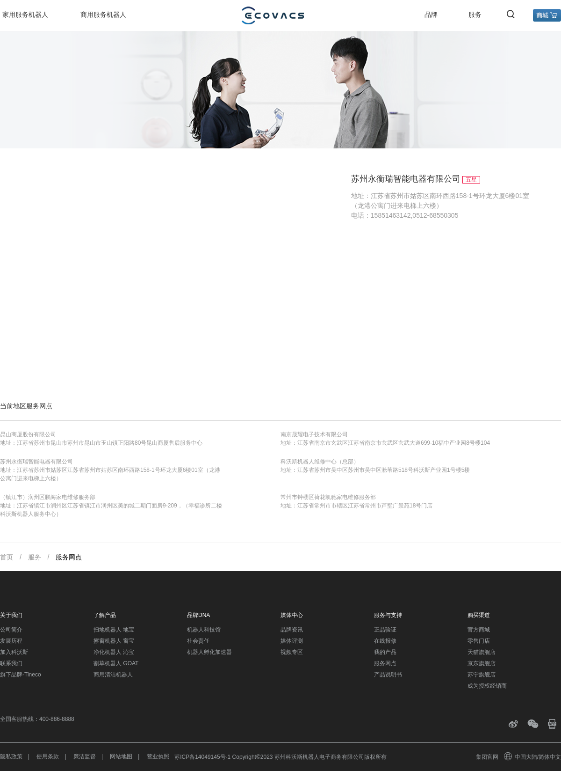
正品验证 (385, 629)
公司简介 (11, 629)
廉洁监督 (84, 756)
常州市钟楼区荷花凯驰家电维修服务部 (328, 497)
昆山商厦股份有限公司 (28, 434)
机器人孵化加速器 (209, 652)
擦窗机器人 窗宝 (114, 641)
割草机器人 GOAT (116, 663)
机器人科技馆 (204, 629)
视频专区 (291, 652)
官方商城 (479, 629)
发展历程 (11, 641)
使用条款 (47, 756)
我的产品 (385, 652)
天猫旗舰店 (482, 652)
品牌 (431, 14)
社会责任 (198, 641)
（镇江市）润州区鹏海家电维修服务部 (47, 497)
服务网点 (69, 557)
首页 (6, 557)
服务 (475, 14)
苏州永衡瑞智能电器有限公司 (36, 461)
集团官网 (487, 757)
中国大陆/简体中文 (533, 757)
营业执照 (158, 756)
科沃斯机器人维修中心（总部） (319, 461)
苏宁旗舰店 (482, 674)
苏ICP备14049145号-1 (202, 757)
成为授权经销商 (487, 686)
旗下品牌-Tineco (20, 674)
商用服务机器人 (103, 14)
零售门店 (479, 641)
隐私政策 (11, 756)
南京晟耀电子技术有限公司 (314, 434)
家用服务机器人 (25, 14)
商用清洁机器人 (113, 674)
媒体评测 (291, 641)
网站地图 (121, 756)
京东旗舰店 (482, 663)
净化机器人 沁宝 (114, 652)
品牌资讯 (291, 629)
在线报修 (385, 641)
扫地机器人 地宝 (114, 629)
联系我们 (11, 663)
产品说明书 (388, 674)
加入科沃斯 (14, 652)
